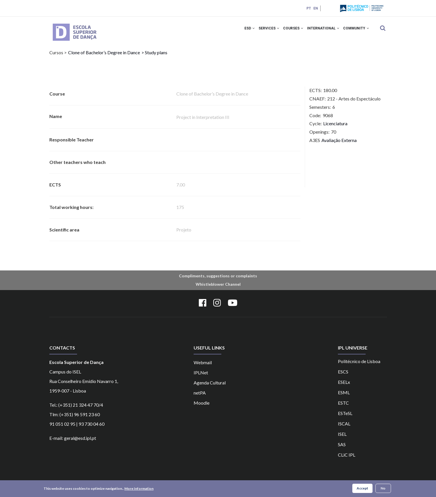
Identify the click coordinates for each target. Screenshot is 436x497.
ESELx (344, 386)
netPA (200, 397)
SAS (342, 449)
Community (355, 31)
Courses (288, 31)
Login (328, 8)
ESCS (343, 376)
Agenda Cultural (210, 387)
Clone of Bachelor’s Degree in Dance (104, 57)
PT (308, 8)
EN (315, 8)
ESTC (343, 407)
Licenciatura (335, 128)
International (320, 31)
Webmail (203, 367)
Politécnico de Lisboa (359, 366)
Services (262, 31)
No (383, 489)
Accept (362, 489)
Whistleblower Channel (218, 289)
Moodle (201, 407)
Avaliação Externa (339, 145)
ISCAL (344, 428)
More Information (139, 489)
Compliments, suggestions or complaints (218, 280)
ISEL (342, 438)
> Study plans (154, 57)
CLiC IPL (346, 459)
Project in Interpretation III (202, 122)
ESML (344, 397)
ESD (240, 31)
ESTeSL (345, 418)
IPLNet (201, 377)
